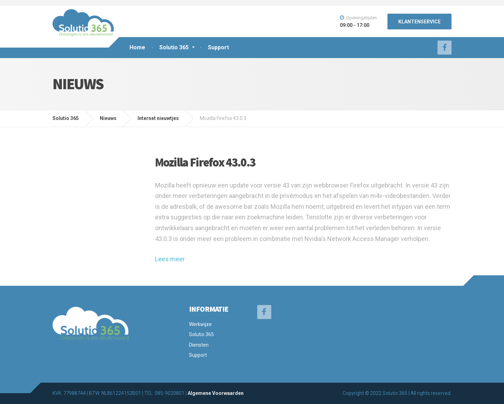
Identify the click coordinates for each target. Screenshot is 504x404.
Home (137, 47)
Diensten (199, 345)
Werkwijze (200, 324)
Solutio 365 (174, 47)
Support (218, 47)
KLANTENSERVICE (419, 21)
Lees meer (170, 259)
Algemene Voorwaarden (216, 393)
